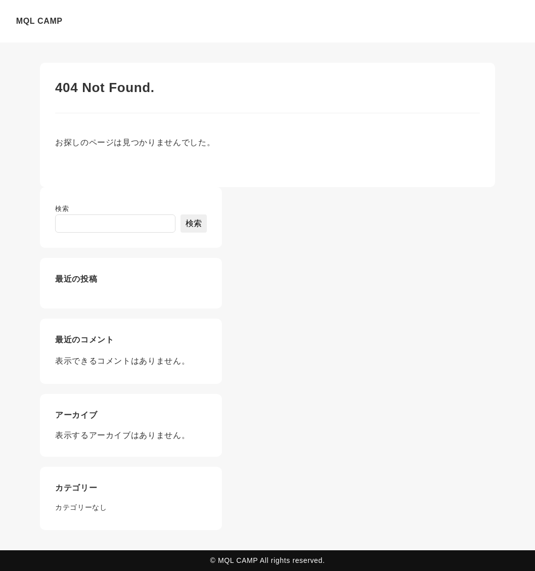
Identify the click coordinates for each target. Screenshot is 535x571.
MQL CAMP (39, 21)
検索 (62, 208)
